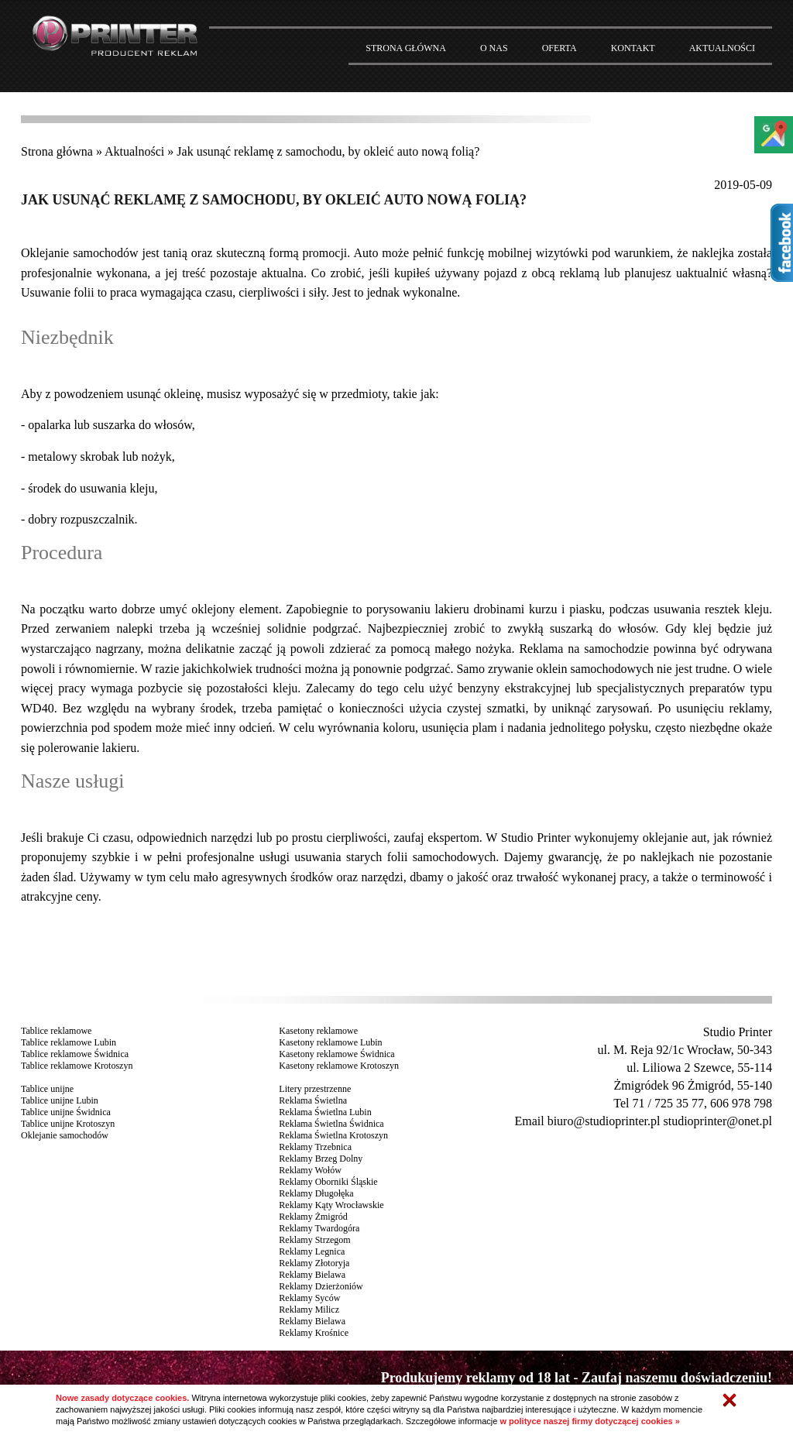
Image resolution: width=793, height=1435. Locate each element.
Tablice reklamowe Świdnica (75, 1054)
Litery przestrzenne (315, 1088)
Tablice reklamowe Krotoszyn (76, 1065)
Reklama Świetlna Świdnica (331, 1123)
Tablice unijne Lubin (59, 1100)
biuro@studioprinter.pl (604, 1121)
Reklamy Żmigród (313, 1216)
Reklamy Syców (309, 1298)
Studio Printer (737, 1031)
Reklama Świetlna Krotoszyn (333, 1135)
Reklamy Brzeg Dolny (320, 1158)
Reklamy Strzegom (314, 1239)
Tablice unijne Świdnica (66, 1112)
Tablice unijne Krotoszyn (68, 1123)
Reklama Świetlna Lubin (325, 1112)
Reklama (541, 648)
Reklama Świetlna (313, 1100)
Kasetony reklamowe (318, 1030)
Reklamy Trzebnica (315, 1146)
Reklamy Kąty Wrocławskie (331, 1205)
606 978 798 (741, 1103)
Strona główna (57, 151)
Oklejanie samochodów (80, 252)
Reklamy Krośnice (313, 1332)
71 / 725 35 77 (668, 1103)
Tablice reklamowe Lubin (68, 1042)
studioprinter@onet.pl (717, 1121)
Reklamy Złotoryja (314, 1263)
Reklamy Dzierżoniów (320, 1286)
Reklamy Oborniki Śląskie (328, 1181)
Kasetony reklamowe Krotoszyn (339, 1065)
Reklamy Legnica (312, 1251)
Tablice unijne (47, 1088)
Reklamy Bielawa (312, 1274)
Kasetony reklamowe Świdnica (336, 1054)
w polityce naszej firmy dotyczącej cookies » (589, 1421)
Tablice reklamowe (56, 1030)
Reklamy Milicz (309, 1309)
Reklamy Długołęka (316, 1193)
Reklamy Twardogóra (319, 1228)
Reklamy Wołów (310, 1170)
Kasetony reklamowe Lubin (330, 1042)
